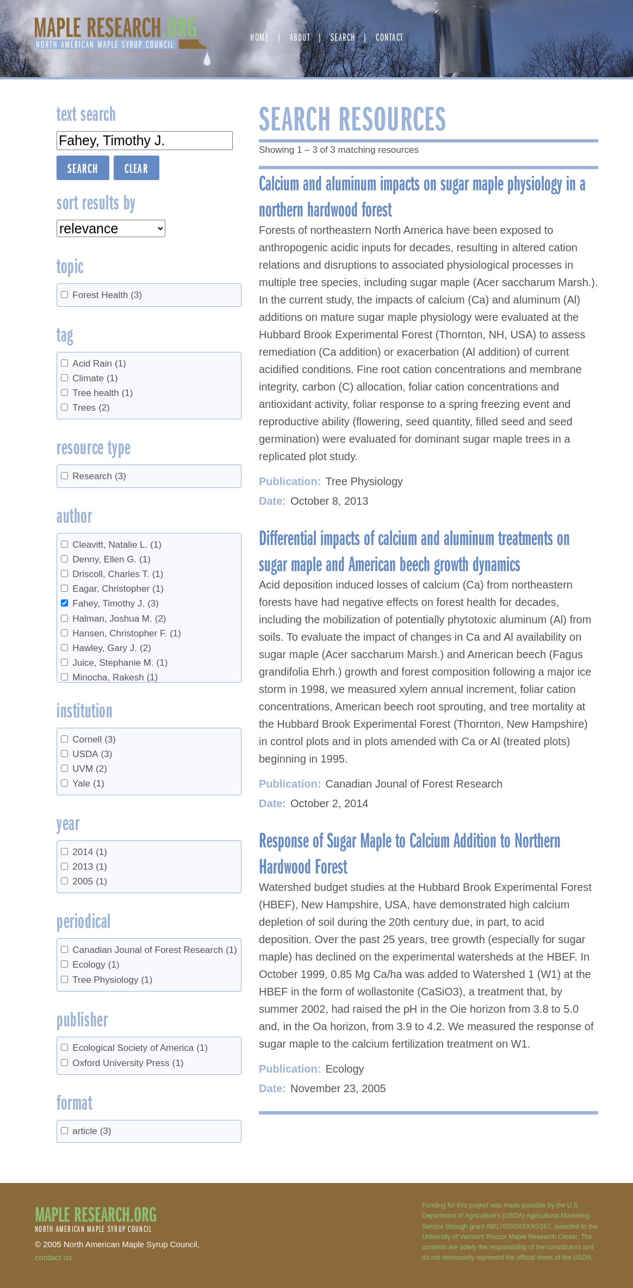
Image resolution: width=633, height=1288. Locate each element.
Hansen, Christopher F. (126, 633)
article (91, 1131)
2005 (89, 881)
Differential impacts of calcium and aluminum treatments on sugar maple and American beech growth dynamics (414, 550)
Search (343, 37)
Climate (94, 378)
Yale (88, 783)
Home (259, 37)
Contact (390, 37)
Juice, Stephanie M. (119, 663)
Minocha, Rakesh (115, 677)
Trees (91, 408)
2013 (89, 867)
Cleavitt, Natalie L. (117, 545)
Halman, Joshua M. (119, 619)
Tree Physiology (112, 980)
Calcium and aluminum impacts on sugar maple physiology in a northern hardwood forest (422, 195)
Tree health (102, 393)
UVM (89, 769)
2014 (89, 852)
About (300, 37)
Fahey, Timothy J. (115, 603)
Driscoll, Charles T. (117, 574)
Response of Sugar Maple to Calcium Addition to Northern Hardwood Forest (410, 852)
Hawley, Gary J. (111, 648)
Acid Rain (99, 363)
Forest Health (107, 295)
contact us (53, 1257)
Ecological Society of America (140, 1048)
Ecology (95, 964)
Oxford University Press (127, 1063)
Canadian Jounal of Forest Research (154, 950)
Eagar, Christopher (118, 589)
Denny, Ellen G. (111, 559)
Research (99, 476)
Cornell (94, 739)
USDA (92, 754)
